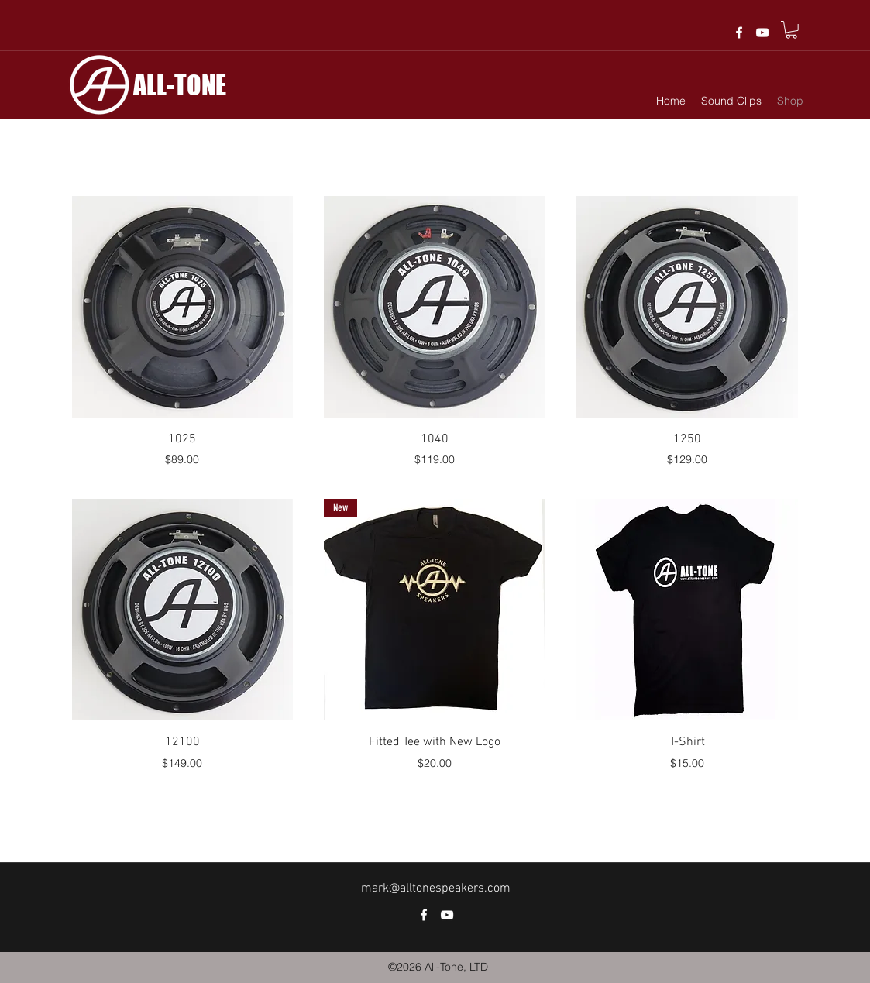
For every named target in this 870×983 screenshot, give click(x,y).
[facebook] (739, 32)
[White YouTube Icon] (762, 32)
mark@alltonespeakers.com (436, 888)
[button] (791, 30)
